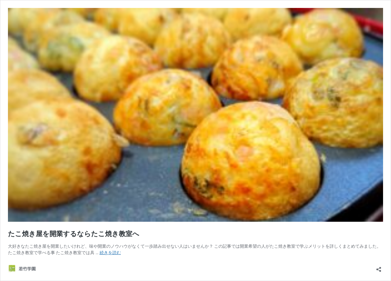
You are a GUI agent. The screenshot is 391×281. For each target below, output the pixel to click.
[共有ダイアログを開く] (379, 267)
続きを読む (110, 252)
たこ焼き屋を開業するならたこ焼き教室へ (73, 234)
